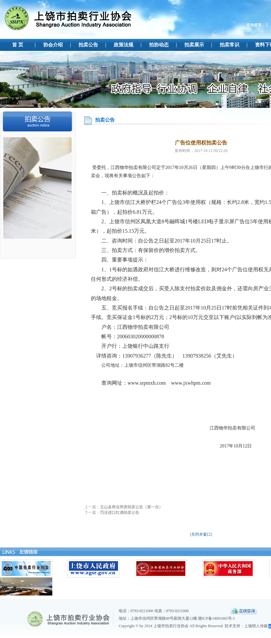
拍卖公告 (88, 44)
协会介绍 (53, 44)
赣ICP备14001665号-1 (216, 618)
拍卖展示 (194, 44)
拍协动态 (159, 44)
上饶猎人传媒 (256, 626)
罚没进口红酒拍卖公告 (119, 512)
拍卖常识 (229, 44)
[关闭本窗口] (201, 534)
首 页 (17, 44)
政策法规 (123, 44)
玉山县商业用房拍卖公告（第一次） (131, 507)
